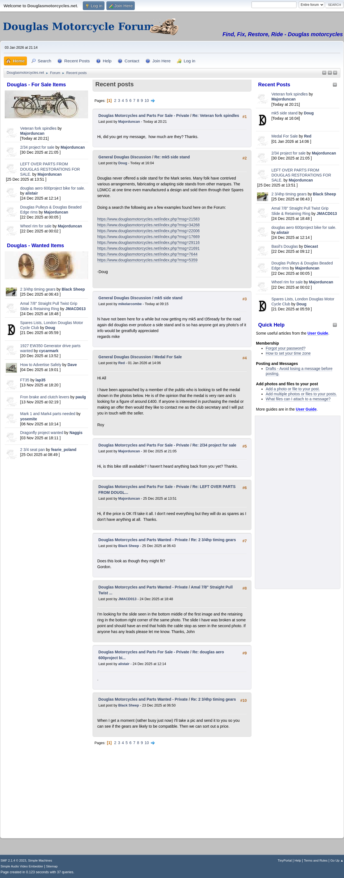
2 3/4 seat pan (32, 449)
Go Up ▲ (336, 860)
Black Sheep (73, 289)
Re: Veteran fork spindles (215, 115)
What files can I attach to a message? (298, 399)
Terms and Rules (316, 860)
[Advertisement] (46, 548)
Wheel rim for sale (36, 226)
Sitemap (52, 866)
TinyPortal (285, 860)
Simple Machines (40, 860)
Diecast (311, 246)
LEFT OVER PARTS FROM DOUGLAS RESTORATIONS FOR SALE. (50, 169)
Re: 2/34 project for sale (214, 445)
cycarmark (48, 351)
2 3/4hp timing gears (38, 289)
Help (298, 860)
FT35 (24, 380)
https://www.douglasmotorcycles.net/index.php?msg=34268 (148, 225)
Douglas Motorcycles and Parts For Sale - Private (143, 115)
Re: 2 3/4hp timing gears (213, 540)
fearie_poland (63, 449)
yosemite (28, 419)
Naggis (76, 432)
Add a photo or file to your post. (293, 389)
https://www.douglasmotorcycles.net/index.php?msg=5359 (147, 260)
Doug (50, 327)
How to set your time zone (288, 353)
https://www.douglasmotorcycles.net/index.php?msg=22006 (148, 231)
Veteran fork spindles (38, 128)
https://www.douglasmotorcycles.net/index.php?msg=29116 (148, 242)
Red (307, 136)
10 (146, 100)
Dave (72, 364)
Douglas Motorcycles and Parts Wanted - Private (143, 540)
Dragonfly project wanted (41, 432)
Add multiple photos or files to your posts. (301, 394)
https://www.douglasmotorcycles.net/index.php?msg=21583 (148, 219)
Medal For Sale (284, 136)
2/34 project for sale (37, 147)
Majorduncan (32, 133)
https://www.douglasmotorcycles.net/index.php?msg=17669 (148, 236)
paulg (81, 397)
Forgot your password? (285, 348)
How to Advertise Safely (40, 364)
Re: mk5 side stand (172, 157)
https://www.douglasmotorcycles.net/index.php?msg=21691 (148, 248)
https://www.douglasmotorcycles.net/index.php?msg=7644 (147, 254)
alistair (31, 193)
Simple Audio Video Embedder (22, 866)
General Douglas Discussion (124, 157)
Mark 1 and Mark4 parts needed (47, 413)
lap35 (41, 380)
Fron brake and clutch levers (44, 397)
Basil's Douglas (284, 246)
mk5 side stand (284, 113)
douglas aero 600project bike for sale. (52, 188)
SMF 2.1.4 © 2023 (13, 860)
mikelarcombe (130, 304)
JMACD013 (75, 308)
